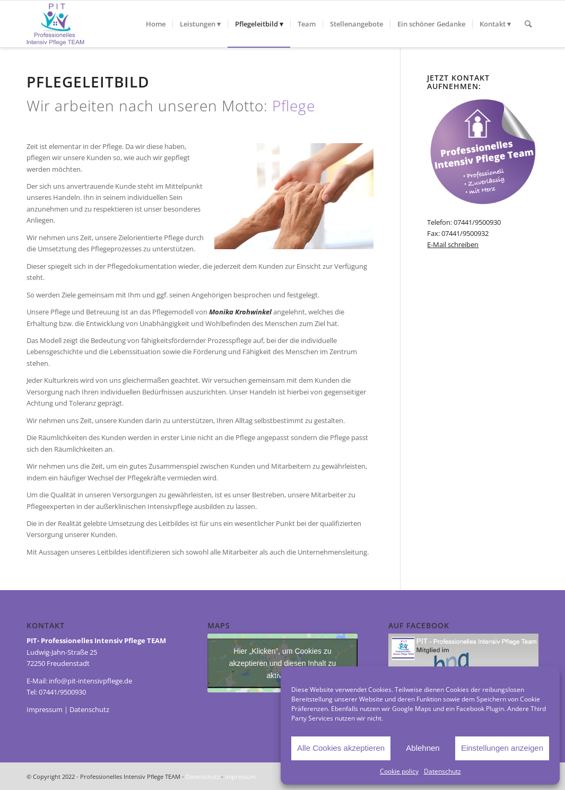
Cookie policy (399, 771)
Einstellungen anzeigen (502, 747)
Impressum (45, 709)
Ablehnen (422, 747)
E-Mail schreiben (453, 244)
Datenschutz (442, 771)
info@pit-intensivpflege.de (90, 681)
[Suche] (528, 24)
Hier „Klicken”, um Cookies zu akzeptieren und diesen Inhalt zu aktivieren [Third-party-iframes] (282, 662)
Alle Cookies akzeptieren (341, 747)
